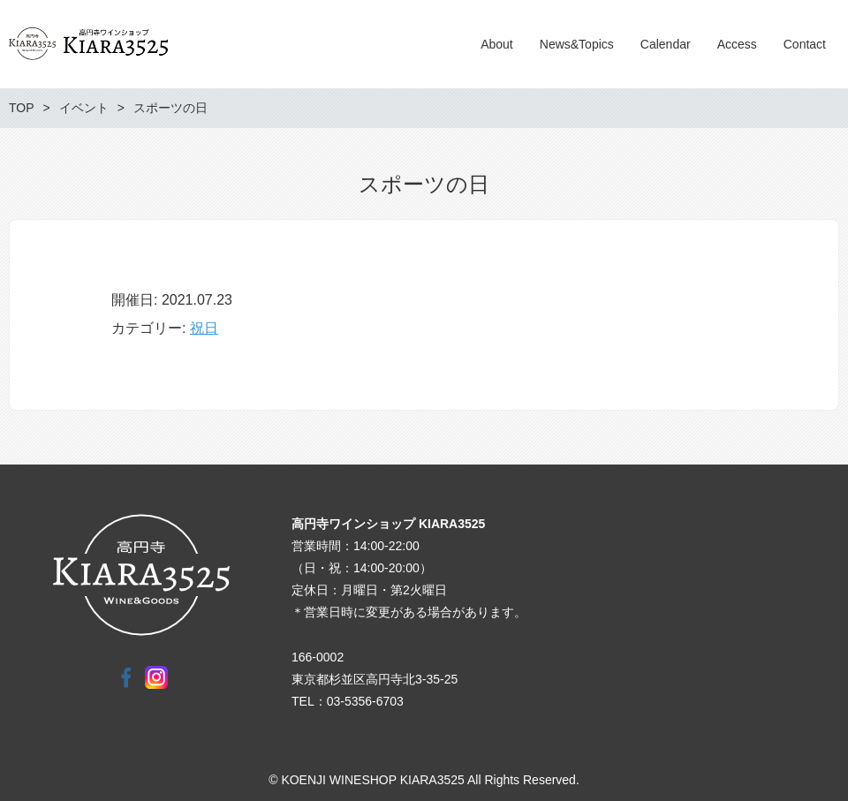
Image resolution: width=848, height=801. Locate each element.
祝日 (204, 328)
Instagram (156, 677)
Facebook (126, 677)
